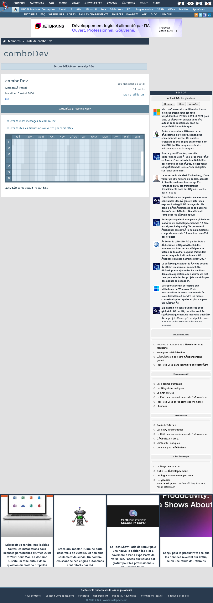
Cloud (62, 9)
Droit (143, 3)
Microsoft (91, 9)
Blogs (63, 3)
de (172, 471)
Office (171, 9)
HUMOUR (166, 14)
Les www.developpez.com (175, 475)
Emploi (112, 3)
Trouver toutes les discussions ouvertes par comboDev (39, 128)
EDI (129, 9)
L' (162, 406)
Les (169, 384)
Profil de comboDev (39, 41)
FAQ (51, 3)
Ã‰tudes (128, 3)
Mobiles (183, 9)
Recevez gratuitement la (177, 344)
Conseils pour (172, 447)
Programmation (144, 9)
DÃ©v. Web (116, 9)
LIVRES (71, 14)
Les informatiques (170, 388)
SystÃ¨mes (198, 9)
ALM (79, 9)
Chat (76, 3)
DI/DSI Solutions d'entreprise (38, 9)
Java (103, 9)
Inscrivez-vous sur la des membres (180, 402)
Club (156, 3)
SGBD (160, 9)
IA (71, 9)
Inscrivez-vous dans (182, 365)
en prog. (168, 438)
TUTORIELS (30, 14)
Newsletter (93, 3)
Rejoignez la (171, 352)
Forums (19, 3)
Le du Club (168, 466)
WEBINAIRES (56, 14)
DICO (154, 14)
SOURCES (117, 14)
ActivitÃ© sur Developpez (75, 109)
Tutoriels (36, 3)
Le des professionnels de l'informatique (182, 397)
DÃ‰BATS (132, 14)
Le (161, 393)
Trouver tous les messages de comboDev (30, 121)
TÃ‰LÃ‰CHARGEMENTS (93, 14)
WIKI (144, 14)
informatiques (168, 443)
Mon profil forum (134, 95)
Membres (14, 41)
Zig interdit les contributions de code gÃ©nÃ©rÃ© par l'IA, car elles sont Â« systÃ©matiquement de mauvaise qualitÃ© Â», (185, 316)
